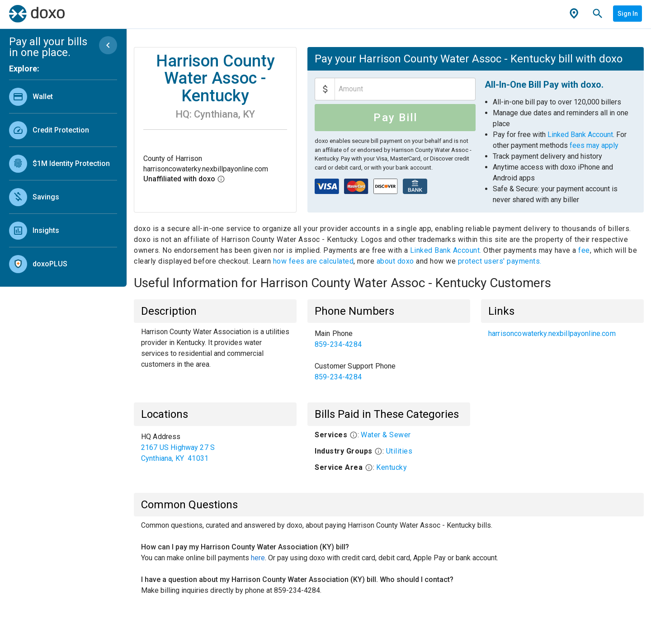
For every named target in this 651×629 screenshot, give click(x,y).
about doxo (395, 261)
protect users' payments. (500, 261)
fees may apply (594, 145)
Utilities (399, 451)
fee (584, 250)
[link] (63, 96)
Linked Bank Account (580, 134)
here (258, 557)
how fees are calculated (313, 261)
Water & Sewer (386, 434)
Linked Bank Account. (447, 250)
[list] (63, 178)
